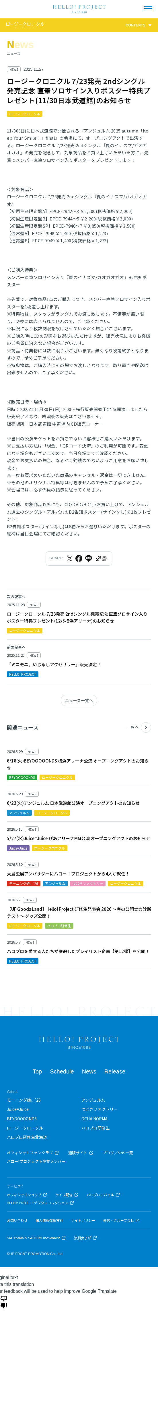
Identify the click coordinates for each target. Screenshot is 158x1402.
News (89, 1071)
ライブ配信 (67, 1194)
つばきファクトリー (99, 1109)
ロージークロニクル (25, 1128)
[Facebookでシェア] (78, 558)
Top (37, 1071)
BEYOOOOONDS (22, 1118)
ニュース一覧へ (79, 700)
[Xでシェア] (70, 558)
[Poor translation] (3, 1302)
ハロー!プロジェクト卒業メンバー (36, 1161)
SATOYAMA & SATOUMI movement (36, 1238)
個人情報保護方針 (49, 1220)
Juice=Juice (18, 1109)
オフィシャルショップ (27, 1194)
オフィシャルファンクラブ (33, 1152)
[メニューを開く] (148, 8)
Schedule (62, 1071)
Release (114, 1071)
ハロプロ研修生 (95, 1128)
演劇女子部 (85, 1238)
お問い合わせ (17, 1220)
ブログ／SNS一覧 (118, 1152)
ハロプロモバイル (103, 1194)
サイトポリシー (83, 1220)
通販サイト (80, 1152)
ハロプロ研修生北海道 (27, 1137)
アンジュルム (93, 1100)
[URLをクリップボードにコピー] (102, 558)
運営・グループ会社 (121, 1220)
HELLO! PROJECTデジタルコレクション (40, 1203)
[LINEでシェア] (88, 558)
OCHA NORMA (94, 1118)
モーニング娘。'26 (24, 1100)
